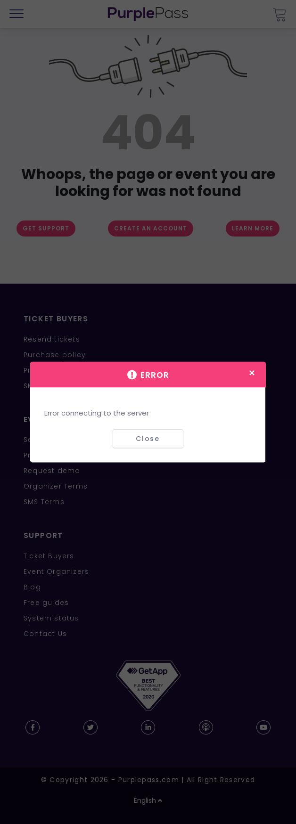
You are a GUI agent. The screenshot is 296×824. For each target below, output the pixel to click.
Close (148, 438)
